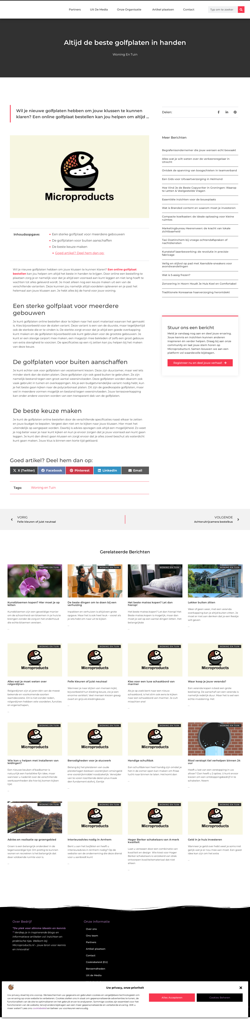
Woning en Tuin (125, 54)
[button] (241, 988)
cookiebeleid (40, 1008)
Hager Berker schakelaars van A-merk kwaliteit (153, 841)
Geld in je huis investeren (205, 839)
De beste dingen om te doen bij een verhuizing (92, 604)
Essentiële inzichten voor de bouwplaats (189, 199)
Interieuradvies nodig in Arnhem (89, 839)
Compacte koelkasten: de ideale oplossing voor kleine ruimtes (198, 218)
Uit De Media (99, 9)
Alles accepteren (172, 997)
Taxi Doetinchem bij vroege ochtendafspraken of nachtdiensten (194, 241)
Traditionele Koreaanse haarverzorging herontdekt (196, 292)
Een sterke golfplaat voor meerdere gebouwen (88, 234)
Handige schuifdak (140, 760)
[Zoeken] (241, 9)
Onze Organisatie (130, 9)
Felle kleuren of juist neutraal (87, 681)
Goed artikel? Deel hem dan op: (79, 253)
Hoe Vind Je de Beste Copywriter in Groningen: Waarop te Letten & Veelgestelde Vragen (199, 189)
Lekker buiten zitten (201, 602)
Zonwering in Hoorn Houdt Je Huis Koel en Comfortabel (199, 283)
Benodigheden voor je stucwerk (89, 760)
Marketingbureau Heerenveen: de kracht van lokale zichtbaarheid (196, 230)
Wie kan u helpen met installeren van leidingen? (33, 762)
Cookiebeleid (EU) (97, 962)
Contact (188, 9)
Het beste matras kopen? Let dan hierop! (150, 604)
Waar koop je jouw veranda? (207, 681)
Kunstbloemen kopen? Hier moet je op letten (34, 604)
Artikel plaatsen (163, 9)
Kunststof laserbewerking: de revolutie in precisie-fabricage (195, 253)
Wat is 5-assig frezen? (176, 275)
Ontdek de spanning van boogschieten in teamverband (199, 170)
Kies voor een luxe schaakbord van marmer (151, 683)
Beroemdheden (95, 968)
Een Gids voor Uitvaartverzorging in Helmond (192, 179)
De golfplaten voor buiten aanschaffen (82, 240)
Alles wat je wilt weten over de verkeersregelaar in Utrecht (196, 160)
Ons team (92, 935)
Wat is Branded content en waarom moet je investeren (199, 208)
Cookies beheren (219, 997)
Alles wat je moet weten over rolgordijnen (27, 683)
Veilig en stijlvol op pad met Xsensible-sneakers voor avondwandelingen (197, 265)
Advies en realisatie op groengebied (32, 839)
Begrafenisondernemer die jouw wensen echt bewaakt (199, 150)
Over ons (91, 928)
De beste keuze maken (69, 247)
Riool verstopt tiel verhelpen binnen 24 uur (214, 762)
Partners (75, 9)
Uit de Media (94, 975)
